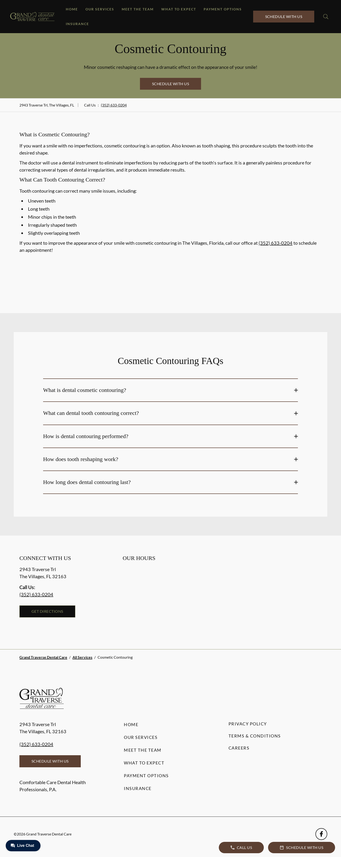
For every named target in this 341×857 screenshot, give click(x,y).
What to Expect (178, 9)
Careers (239, 747)
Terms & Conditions (255, 735)
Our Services (99, 9)
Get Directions (47, 611)
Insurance (77, 24)
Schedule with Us (283, 16)
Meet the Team (138, 9)
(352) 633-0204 (114, 105)
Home (72, 9)
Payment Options (223, 9)
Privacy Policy (248, 723)
